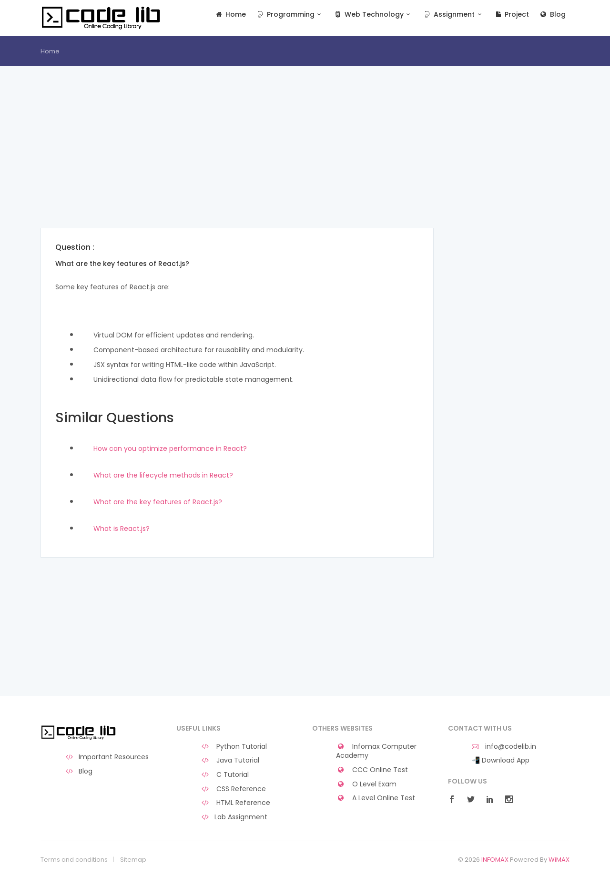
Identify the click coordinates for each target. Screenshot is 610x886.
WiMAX (559, 859)
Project (511, 14)
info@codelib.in (504, 746)
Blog (552, 14)
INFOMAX (494, 859)
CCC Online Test (372, 769)
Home (230, 14)
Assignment (453, 14)
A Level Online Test (375, 798)
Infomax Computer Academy (376, 751)
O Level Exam (366, 784)
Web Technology (373, 14)
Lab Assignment (233, 817)
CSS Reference (233, 789)
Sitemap (133, 859)
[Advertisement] (237, 161)
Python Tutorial (233, 746)
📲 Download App (500, 760)
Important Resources (106, 757)
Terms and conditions (74, 859)
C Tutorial (224, 774)
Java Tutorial (229, 760)
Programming (289, 14)
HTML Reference (235, 802)
